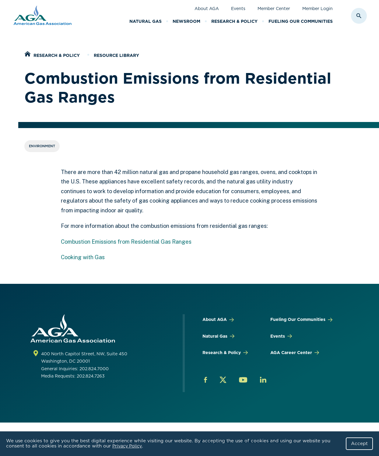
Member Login (317, 8)
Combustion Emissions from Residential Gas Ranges (126, 241)
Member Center (274, 8)
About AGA (207, 8)
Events (238, 8)
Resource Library (116, 55)
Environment (42, 146)
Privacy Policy (127, 446)
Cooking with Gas (83, 257)
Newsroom (186, 21)
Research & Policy (234, 21)
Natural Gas (145, 21)
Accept (359, 443)
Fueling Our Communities (300, 21)
